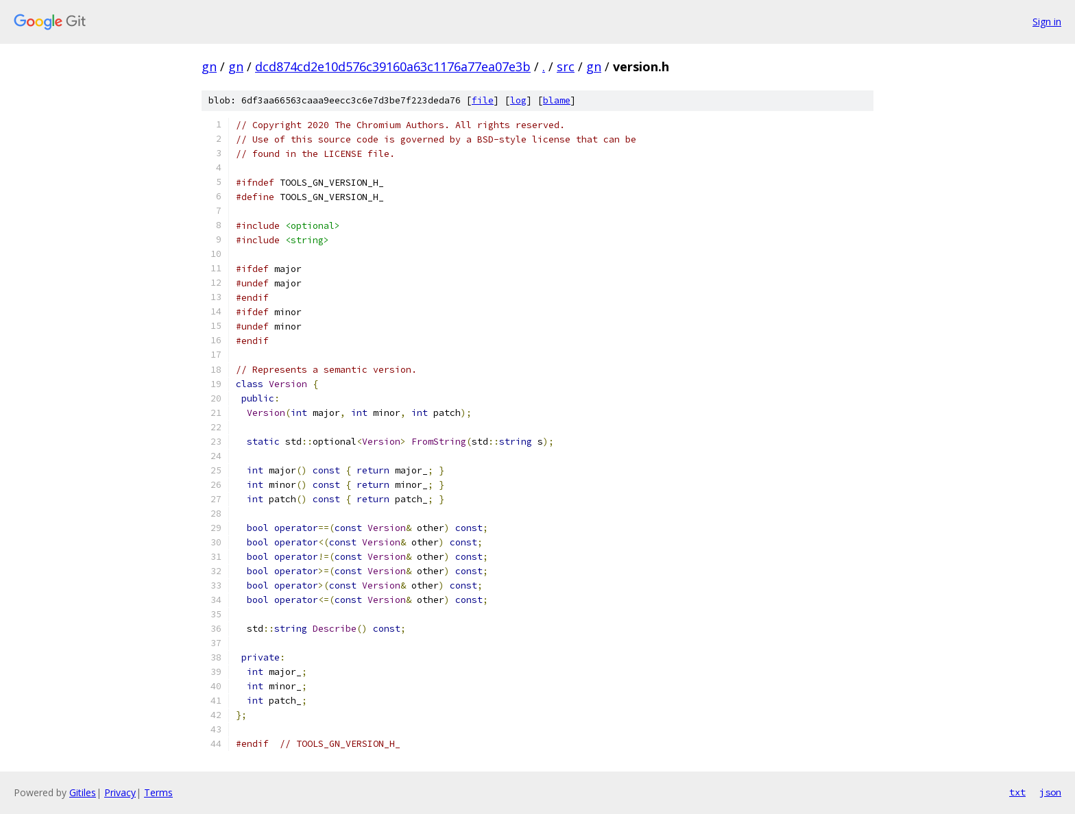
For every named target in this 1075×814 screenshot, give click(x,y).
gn (209, 66)
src (566, 66)
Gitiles (82, 792)
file (483, 100)
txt (1017, 792)
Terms (158, 792)
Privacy (120, 792)
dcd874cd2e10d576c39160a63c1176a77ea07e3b (393, 66)
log (518, 100)
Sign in (1046, 21)
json (1050, 792)
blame (556, 100)
